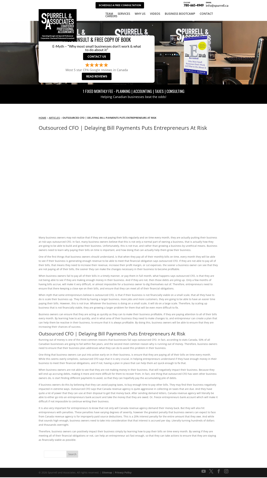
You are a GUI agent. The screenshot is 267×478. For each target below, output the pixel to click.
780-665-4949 (194, 4)
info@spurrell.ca (217, 5)
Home (42, 118)
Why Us (140, 13)
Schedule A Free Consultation (120, 5)
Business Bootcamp (180, 13)
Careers (111, 16)
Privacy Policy (123, 473)
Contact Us (96, 56)
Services (124, 13)
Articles (54, 118)
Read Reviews (96, 77)
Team (109, 13)
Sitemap (107, 473)
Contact (206, 13)
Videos (155, 13)
